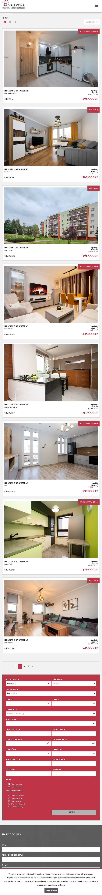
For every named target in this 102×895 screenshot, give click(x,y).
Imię (4, 845)
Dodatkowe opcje (14, 791)
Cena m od (11, 749)
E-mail (5, 865)
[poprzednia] (4, 666)
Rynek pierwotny (15, 784)
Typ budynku (12, 689)
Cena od (9, 699)
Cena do (55, 699)
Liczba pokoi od (13, 729)
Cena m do (56, 749)
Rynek (8, 779)
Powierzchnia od (14, 739)
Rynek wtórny (14, 787)
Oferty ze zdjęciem (16, 795)
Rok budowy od (13, 759)
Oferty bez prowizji (16, 801)
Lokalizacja (11, 709)
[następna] (32, 666)
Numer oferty (12, 719)
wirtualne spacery (16, 807)
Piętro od (10, 769)
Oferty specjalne (15, 798)
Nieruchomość (12, 679)
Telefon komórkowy (12, 855)
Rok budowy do (58, 759)
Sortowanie (92, 22)
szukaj (73, 812)
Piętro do (56, 769)
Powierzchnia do (59, 739)
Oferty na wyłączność (17, 804)
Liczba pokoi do (58, 729)
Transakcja (56, 679)
